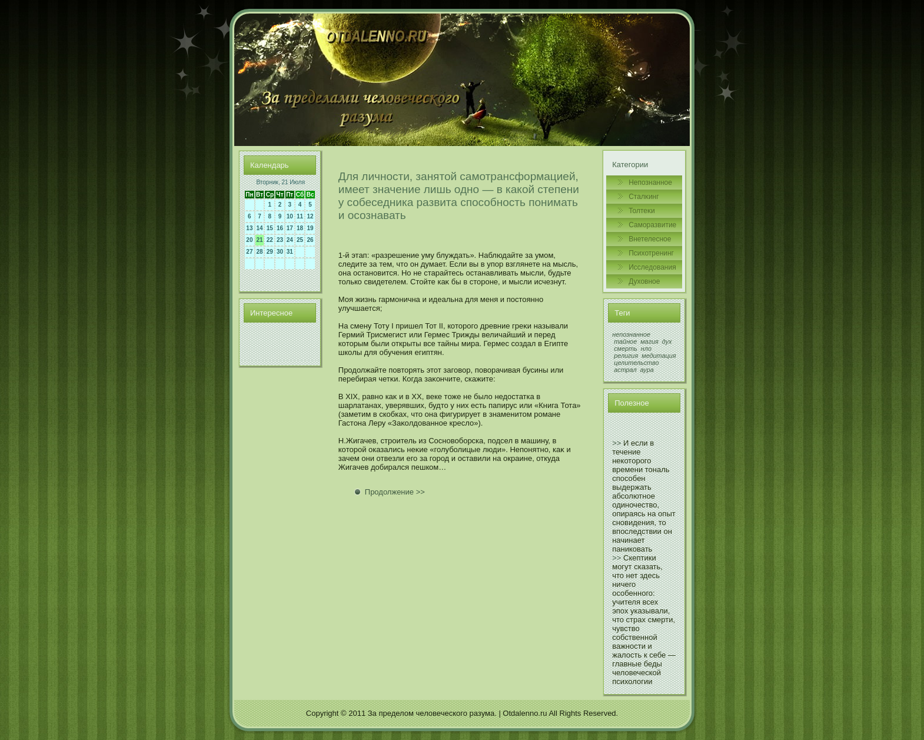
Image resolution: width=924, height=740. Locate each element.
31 (290, 251)
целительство (636, 362)
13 (249, 228)
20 (249, 240)
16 (280, 228)
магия (649, 341)
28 (260, 251)
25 (300, 240)
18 (300, 228)
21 (260, 240)
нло (646, 348)
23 (280, 240)
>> (616, 443)
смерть (625, 348)
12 (310, 216)
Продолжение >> (395, 491)
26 (310, 240)
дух (667, 341)
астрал (625, 369)
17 (290, 228)
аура (647, 369)
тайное (625, 341)
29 (270, 251)
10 (290, 216)
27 (249, 251)
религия (626, 355)
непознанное (631, 334)
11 (300, 216)
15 (270, 228)
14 (260, 228)
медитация (659, 355)
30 (280, 251)
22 (270, 240)
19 (310, 228)
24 (290, 240)
